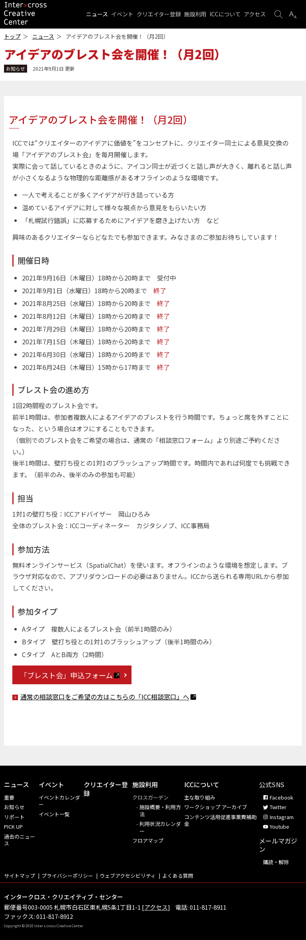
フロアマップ (147, 840)
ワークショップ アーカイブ (215, 807)
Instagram (282, 817)
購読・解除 (276, 862)
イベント (122, 14)
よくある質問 (177, 875)
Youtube (279, 826)
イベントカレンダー (59, 801)
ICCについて (225, 14)
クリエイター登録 (159, 14)
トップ (12, 36)
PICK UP (13, 826)
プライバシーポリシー (67, 875)
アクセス (255, 14)
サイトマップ (19, 875)
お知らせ (14, 807)
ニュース (97, 14)
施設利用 (195, 14)
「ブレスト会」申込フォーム (70, 675)
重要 (9, 797)
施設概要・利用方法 (160, 810)
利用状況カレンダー (160, 827)
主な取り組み (199, 797)
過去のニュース (19, 840)
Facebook (281, 797)
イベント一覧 (54, 814)
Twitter (278, 807)
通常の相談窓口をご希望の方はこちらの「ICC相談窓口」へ (108, 696)
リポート (14, 817)
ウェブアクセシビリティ (128, 875)
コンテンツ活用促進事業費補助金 (220, 820)
